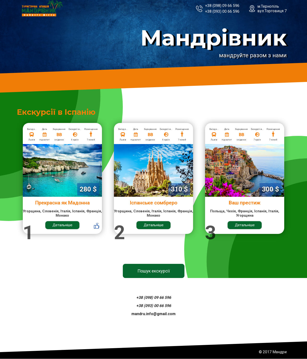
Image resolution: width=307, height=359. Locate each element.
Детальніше (62, 225)
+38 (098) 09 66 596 (222, 5)
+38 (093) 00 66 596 (222, 11)
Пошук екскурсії (153, 271)
